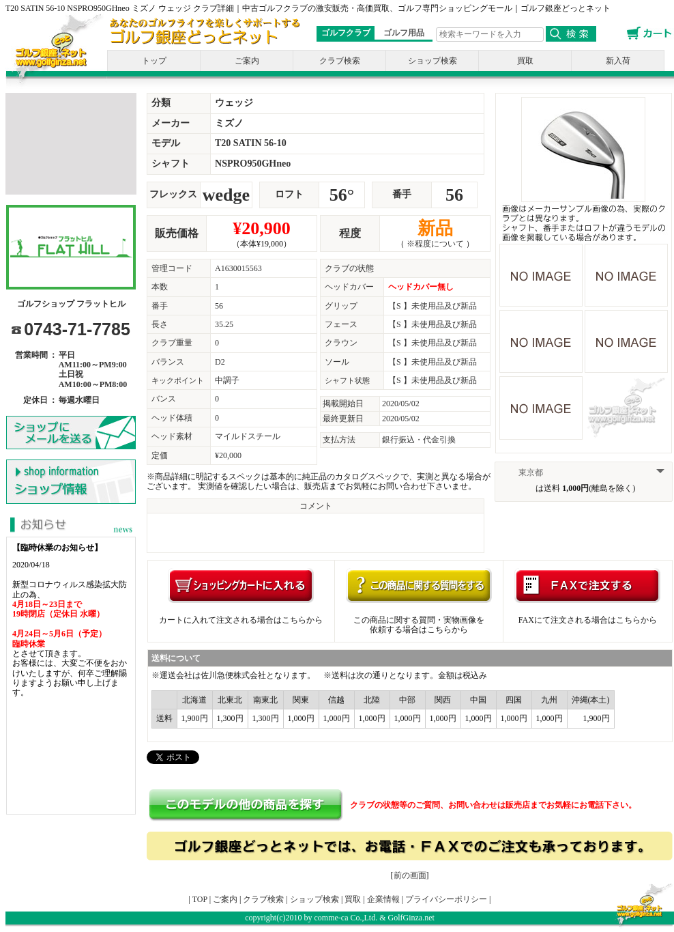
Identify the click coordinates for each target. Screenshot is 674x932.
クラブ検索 (339, 61)
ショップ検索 (432, 61)
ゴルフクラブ (345, 33)
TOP (199, 899)
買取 (525, 61)
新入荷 (618, 61)
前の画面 (410, 875)
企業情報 (383, 899)
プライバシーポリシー (446, 899)
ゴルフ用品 (403, 33)
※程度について (435, 244)
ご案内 (247, 61)
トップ (154, 61)
